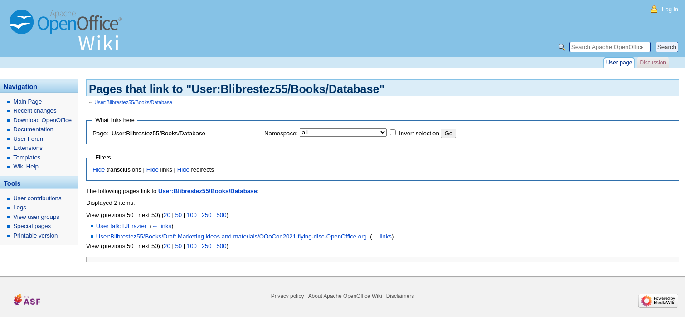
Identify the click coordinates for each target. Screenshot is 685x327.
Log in (670, 9)
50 (178, 215)
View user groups (36, 216)
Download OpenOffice (42, 120)
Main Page (27, 101)
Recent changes (34, 110)
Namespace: (281, 133)
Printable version (35, 235)
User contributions (37, 198)
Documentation (33, 129)
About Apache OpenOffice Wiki (345, 296)
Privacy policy (287, 296)
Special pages (32, 226)
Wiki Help (26, 166)
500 (221, 215)
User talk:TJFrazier (121, 226)
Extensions (28, 147)
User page (619, 62)
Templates (26, 157)
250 (207, 215)
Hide (98, 169)
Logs (19, 207)
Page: (100, 133)
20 (167, 215)
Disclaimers (400, 296)
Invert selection (419, 133)
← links (161, 226)
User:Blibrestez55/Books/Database (133, 102)
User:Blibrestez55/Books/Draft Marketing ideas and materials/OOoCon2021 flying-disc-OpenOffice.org (231, 236)
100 (192, 215)
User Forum (29, 138)
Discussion (653, 62)
